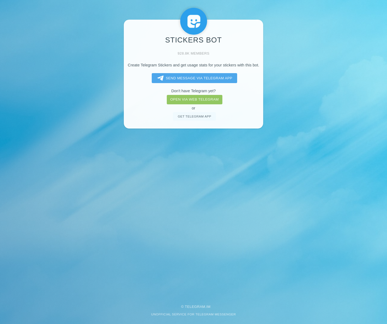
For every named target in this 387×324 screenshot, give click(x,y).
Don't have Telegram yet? (193, 91)
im (208, 307)
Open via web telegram (194, 99)
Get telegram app (194, 116)
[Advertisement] (193, 213)
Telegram (195, 307)
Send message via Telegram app (193, 78)
